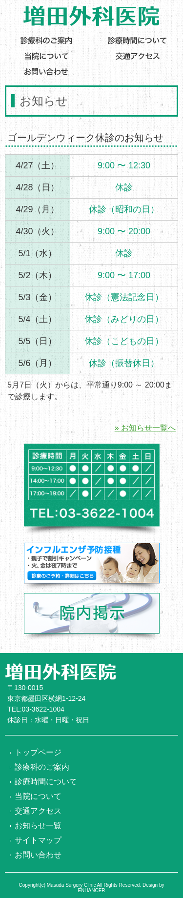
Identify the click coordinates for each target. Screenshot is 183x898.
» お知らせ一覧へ (145, 428)
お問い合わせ (38, 855)
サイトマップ (38, 840)
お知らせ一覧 (38, 825)
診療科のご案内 (42, 767)
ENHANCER (91, 890)
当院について (38, 796)
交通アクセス (38, 811)
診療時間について (46, 781)
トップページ (38, 752)
